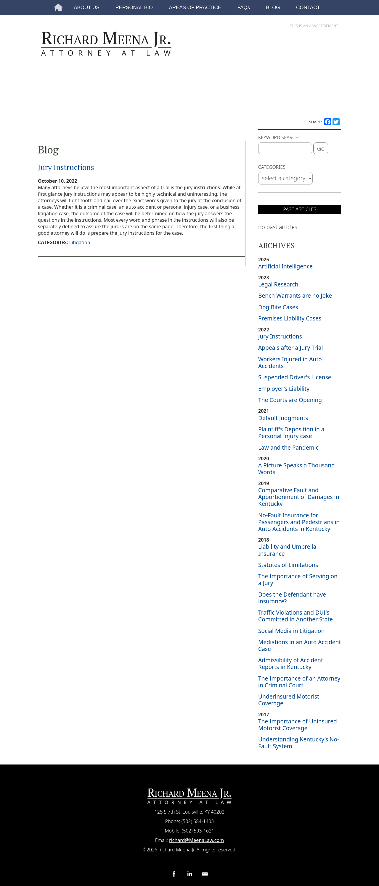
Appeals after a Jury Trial (290, 348)
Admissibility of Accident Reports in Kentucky (290, 663)
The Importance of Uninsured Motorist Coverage (297, 724)
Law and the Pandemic (288, 447)
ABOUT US (86, 7)
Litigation (79, 242)
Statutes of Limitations (288, 565)
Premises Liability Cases (289, 318)
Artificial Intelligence (285, 266)
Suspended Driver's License (294, 377)
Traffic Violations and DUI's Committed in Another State (295, 615)
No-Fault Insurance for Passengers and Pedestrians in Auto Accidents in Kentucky (299, 522)
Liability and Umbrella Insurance (287, 549)
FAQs (243, 7)
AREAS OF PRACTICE (195, 7)
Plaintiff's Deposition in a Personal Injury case (291, 432)
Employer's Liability (283, 389)
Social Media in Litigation (291, 631)
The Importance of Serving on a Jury (298, 579)
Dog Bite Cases (278, 307)
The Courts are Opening (290, 400)
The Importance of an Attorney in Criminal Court (299, 681)
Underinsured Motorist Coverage (288, 699)
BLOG (273, 7)
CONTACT (308, 7)
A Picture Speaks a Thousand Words (296, 468)
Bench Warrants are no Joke (295, 295)
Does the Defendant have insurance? (292, 597)
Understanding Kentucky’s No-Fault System (298, 742)
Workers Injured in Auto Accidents (290, 362)
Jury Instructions (66, 167)
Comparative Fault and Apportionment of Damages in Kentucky (298, 497)
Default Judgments (283, 418)
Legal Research (278, 284)
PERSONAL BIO (134, 7)
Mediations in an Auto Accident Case (299, 645)
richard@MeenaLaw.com (196, 840)
